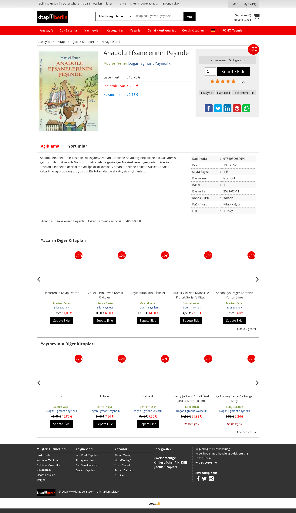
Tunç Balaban (234, 406)
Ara (189, 17)
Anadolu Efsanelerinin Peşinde (62, 221)
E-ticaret (142, 503)
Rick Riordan (191, 406)
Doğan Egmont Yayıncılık (104, 221)
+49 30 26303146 (206, 462)
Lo (61, 396)
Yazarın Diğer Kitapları (63, 240)
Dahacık (148, 396)
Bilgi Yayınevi (61, 307)
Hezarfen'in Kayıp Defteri (61, 293)
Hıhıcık (104, 396)
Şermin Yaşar (61, 406)
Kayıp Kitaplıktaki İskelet (148, 293)
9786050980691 (135, 221)
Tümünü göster (246, 329)
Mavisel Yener (61, 303)
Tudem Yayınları (148, 307)
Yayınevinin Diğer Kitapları (68, 343)
